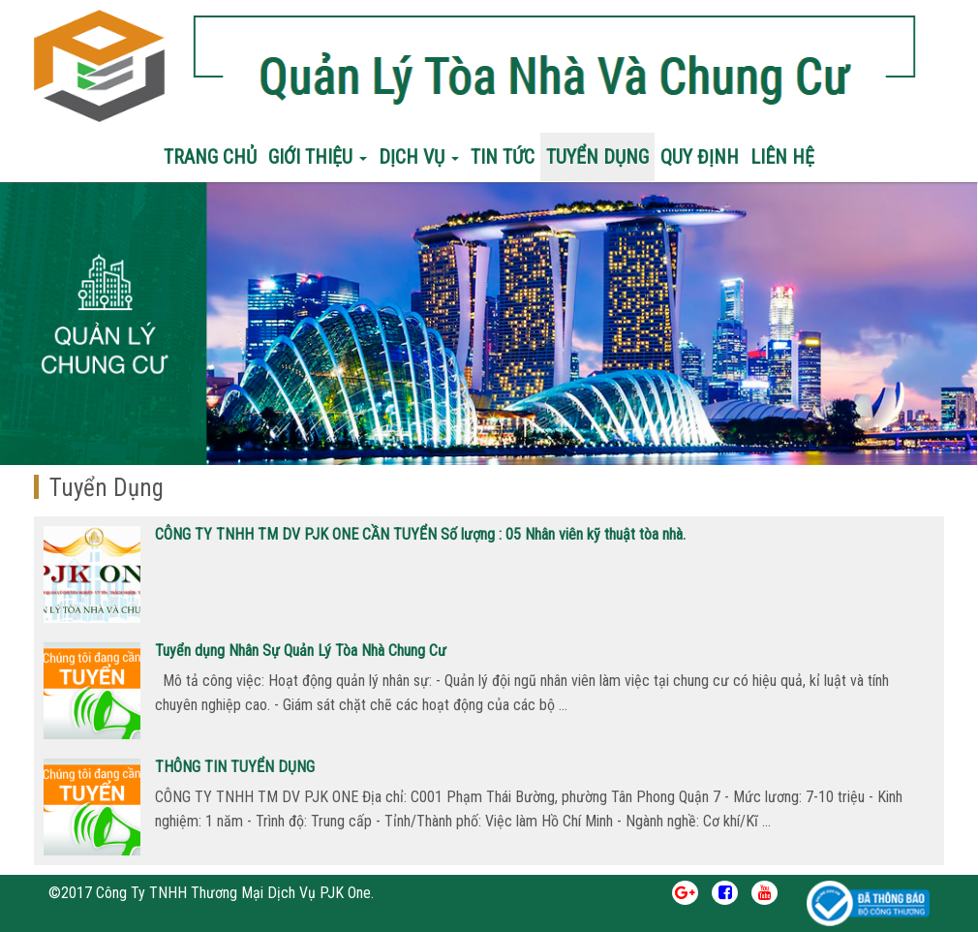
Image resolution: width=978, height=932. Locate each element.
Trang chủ (210, 157)
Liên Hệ (782, 157)
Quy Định (699, 157)
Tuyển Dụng (597, 157)
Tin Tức (503, 157)
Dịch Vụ (419, 157)
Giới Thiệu (317, 157)
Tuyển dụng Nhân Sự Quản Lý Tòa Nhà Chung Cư (300, 650)
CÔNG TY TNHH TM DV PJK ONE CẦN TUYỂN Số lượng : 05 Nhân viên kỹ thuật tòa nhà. (420, 534)
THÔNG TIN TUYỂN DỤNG (235, 767)
